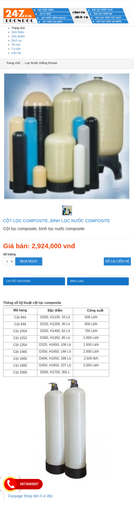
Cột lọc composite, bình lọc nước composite (56, 220)
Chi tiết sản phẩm (18, 281)
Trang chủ (18, 28)
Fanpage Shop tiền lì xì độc (30, 496)
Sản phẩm (18, 36)
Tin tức (15, 44)
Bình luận (77, 281)
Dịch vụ (16, 40)
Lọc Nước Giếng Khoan (41, 63)
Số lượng (9, 254)
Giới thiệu (17, 32)
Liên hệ (16, 53)
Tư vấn (16, 48)
